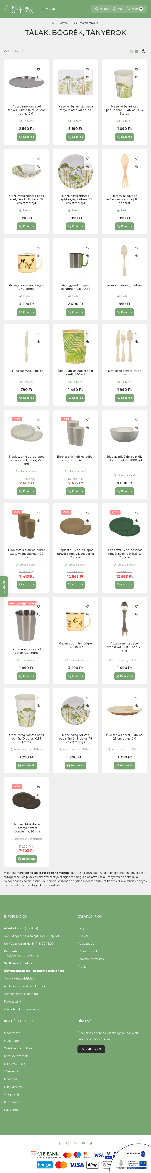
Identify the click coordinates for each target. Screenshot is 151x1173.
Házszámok (12, 1110)
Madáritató (11, 1040)
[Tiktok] (91, 1143)
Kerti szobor (12, 1102)
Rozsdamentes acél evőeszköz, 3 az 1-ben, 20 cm (124, 647)
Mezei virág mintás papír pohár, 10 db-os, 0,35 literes (26, 738)
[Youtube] (83, 1143)
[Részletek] (124, 676)
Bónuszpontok (87, 951)
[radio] (136, 51)
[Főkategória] (53, 23)
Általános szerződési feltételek (25, 986)
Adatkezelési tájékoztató (21, 994)
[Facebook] (60, 1143)
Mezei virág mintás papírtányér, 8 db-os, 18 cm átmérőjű (75, 738)
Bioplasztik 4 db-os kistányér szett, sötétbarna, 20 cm (26, 827)
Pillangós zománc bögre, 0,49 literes (26, 287)
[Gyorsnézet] (38, 77)
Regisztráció (85, 943)
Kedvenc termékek (90, 959)
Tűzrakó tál (11, 1071)
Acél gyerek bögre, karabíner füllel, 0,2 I (75, 287)
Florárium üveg (14, 1087)
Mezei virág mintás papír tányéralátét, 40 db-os (75, 108)
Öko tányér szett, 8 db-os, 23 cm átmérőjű (124, 736)
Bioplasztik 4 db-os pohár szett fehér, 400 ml (75, 458)
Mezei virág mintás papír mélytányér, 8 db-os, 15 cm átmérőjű (26, 199)
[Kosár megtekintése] (135, 9)
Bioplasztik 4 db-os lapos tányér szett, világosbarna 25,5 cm (75, 553)
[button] (48, 9)
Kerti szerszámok (16, 1056)
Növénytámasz (14, 1064)
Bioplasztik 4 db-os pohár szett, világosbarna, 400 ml (26, 553)
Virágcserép (12, 1094)
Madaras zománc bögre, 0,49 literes (75, 645)
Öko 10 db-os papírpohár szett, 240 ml (75, 372)
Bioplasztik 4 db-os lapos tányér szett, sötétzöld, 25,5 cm (125, 553)
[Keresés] (102, 9)
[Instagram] (68, 1143)
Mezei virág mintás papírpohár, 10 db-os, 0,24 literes (124, 110)
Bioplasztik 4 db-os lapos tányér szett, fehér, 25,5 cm (26, 460)
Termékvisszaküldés (19, 978)
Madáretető (12, 1033)
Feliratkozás (91, 1049)
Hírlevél (82, 936)
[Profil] (118, 9)
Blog (80, 928)
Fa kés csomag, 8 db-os (26, 371)
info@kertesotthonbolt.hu (22, 955)
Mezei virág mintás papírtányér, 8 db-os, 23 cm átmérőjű (75, 199)
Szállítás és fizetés (18, 963)
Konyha (63, 23)
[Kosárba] (26, 137)
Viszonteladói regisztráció (21, 1009)
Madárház (10, 1079)
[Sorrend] (143, 51)
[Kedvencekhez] (38, 69)
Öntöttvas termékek (18, 1048)
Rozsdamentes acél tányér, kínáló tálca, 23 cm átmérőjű (26, 110)
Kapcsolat (11, 951)
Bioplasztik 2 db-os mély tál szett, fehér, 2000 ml (124, 458)
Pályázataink (12, 1001)
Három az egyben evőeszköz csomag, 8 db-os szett (124, 199)
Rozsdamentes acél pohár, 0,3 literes (26, 651)
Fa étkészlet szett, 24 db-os (124, 372)
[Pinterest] (75, 1143)
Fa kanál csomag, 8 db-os (124, 285)
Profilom (83, 966)
